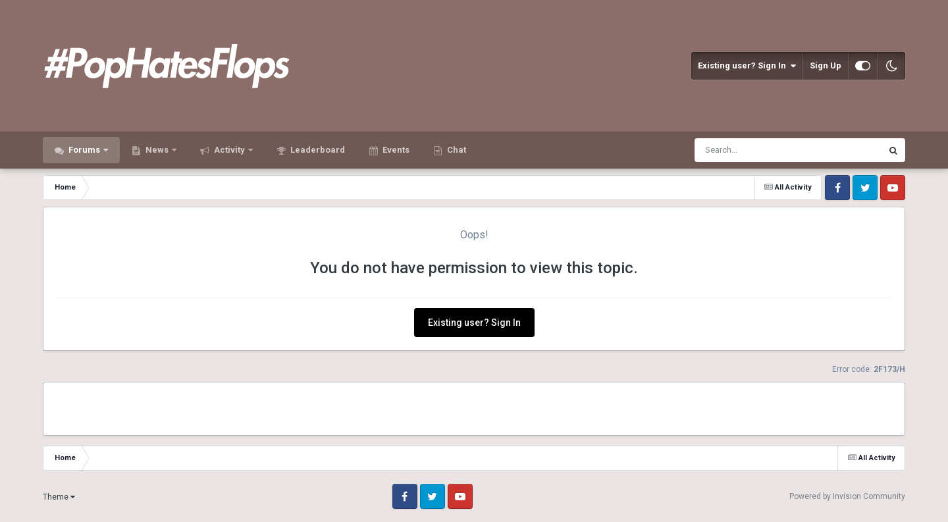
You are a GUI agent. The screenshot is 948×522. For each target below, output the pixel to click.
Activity (229, 150)
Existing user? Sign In (747, 66)
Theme (59, 497)
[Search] (754, 150)
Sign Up (825, 65)
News (157, 150)
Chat (455, 150)
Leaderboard (316, 150)
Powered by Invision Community (847, 496)
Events (395, 150)
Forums (84, 150)
